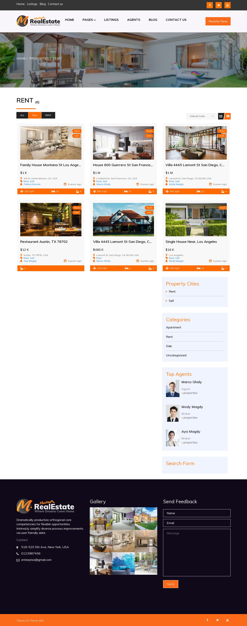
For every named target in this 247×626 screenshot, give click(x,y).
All (22, 115)
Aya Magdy (190, 431)
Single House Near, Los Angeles (191, 241)
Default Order (197, 116)
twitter (219, 5)
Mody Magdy (192, 407)
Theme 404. (37, 620)
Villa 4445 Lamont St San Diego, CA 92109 (201, 165)
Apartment (173, 327)
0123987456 (31, 553)
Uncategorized (176, 355)
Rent (48, 115)
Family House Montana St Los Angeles (51, 165)
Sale (169, 346)
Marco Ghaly (191, 382)
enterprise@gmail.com (36, 560)
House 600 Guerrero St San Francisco (123, 165)
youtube (227, 5)
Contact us (55, 4)
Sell (34, 115)
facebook (210, 5)
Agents (133, 19)
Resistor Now (218, 21)
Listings (32, 4)
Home (20, 4)
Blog (43, 4)
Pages (88, 19)
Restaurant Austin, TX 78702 (44, 241)
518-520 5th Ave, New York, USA (45, 547)
